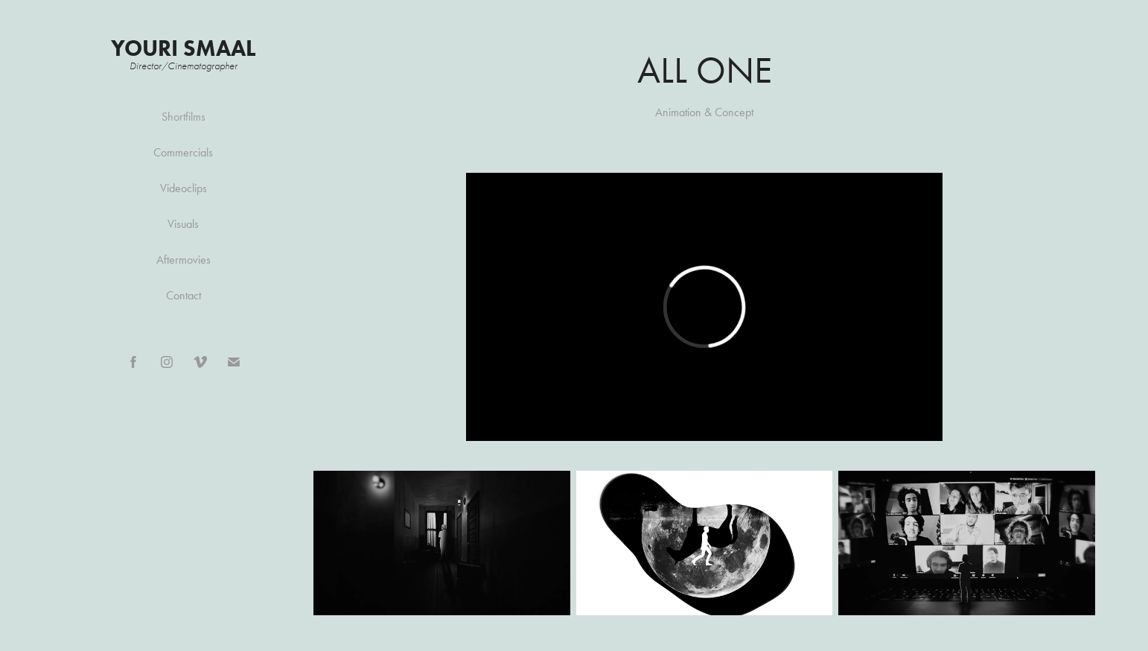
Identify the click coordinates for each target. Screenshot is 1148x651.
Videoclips (183, 188)
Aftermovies (183, 260)
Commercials (183, 152)
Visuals (183, 224)
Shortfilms (183, 116)
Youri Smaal (183, 48)
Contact (183, 295)
